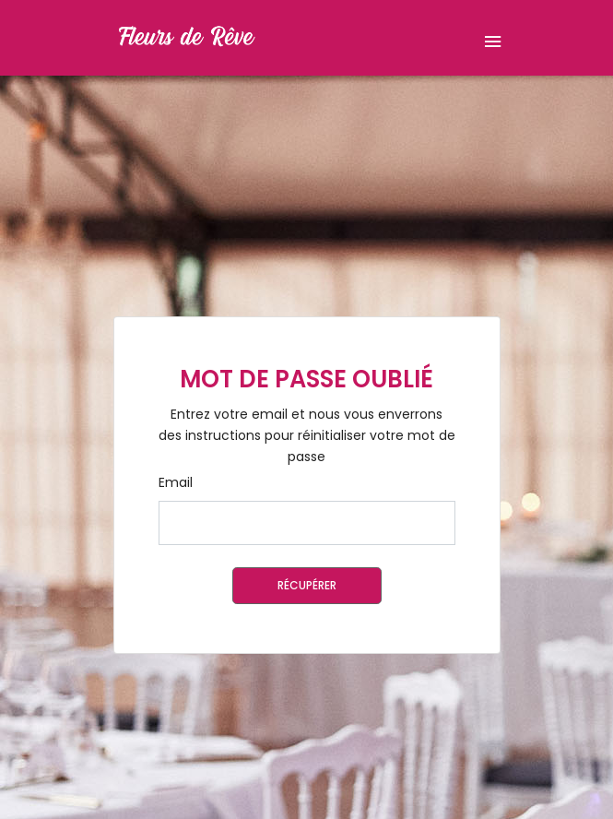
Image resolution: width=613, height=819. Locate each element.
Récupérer (306, 585)
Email (176, 482)
